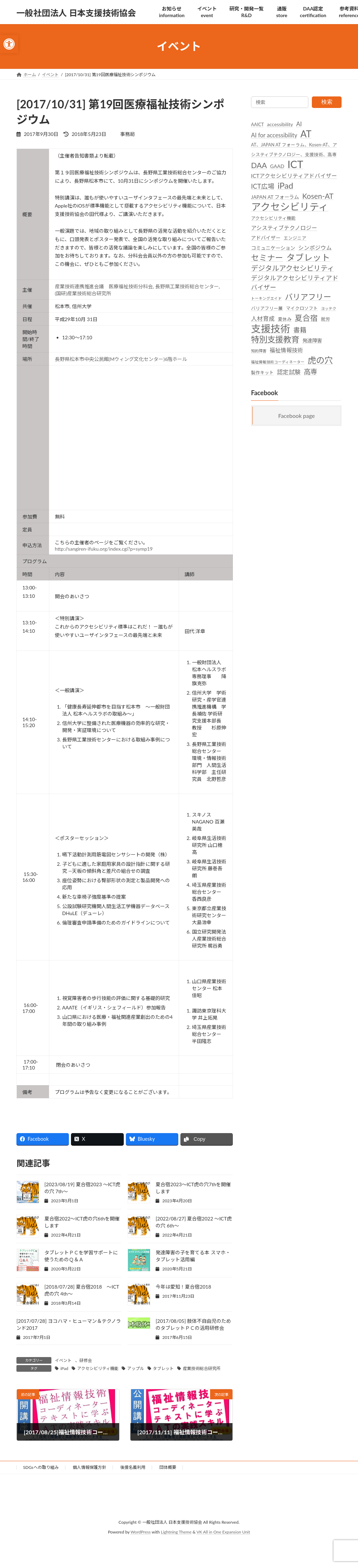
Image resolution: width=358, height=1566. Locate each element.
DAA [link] (259, 164)
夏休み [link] (285, 318)
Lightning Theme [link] (176, 1532)
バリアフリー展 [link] (267, 308)
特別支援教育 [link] (275, 339)
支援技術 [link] (270, 328)
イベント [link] (63, 1360)
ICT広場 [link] (262, 186)
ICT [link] (295, 163)
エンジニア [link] (295, 238)
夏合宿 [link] (306, 317)
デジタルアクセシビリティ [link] (292, 267)
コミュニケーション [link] (273, 248)
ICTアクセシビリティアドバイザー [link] (294, 176)
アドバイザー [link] (265, 238)
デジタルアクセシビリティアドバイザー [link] (294, 282)
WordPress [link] (141, 1532)
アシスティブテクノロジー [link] (284, 227)
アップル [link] (135, 1368)
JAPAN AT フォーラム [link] (275, 197)
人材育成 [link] (263, 318)
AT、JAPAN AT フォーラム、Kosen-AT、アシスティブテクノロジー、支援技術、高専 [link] (294, 149)
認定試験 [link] (289, 371)
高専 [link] (310, 371)
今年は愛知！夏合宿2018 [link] (183, 1287)
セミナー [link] (267, 257)
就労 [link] (325, 318)
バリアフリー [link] (308, 297)
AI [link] (299, 124)
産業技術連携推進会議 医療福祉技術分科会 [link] (104, 286)
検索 (326, 102)
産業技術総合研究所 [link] (202, 1368)
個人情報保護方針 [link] (89, 1467)
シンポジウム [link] (315, 248)
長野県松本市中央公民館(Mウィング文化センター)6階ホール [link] (121, 359)
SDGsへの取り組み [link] (41, 1467)
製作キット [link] (262, 372)
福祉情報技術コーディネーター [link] (278, 362)
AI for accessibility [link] (274, 135)
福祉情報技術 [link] (286, 350)
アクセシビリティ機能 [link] (98, 1368)
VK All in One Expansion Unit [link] (223, 1532)
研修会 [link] (85, 1360)
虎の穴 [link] (320, 360)
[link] (9, 44)
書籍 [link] (300, 329)
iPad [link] (64, 1368)
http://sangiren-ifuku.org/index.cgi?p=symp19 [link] (104, 549)
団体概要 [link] (167, 1467)
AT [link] (306, 134)
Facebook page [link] (296, 415)
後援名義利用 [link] (132, 1467)
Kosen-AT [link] (317, 195)
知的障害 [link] (258, 350)
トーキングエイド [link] (266, 298)
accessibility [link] (280, 124)
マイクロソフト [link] (302, 308)
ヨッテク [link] (328, 308)
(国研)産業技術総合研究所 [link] (83, 293)
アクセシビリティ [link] (289, 206)
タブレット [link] (163, 1368)
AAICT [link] (257, 124)
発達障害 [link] (312, 340)
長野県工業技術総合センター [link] (187, 286)
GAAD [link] (277, 166)
